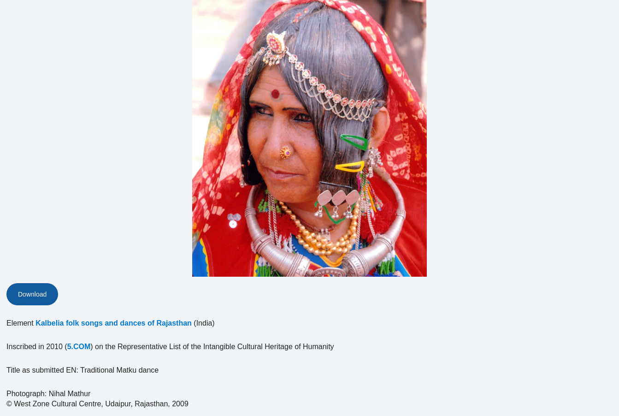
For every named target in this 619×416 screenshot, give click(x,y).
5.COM (79, 347)
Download (32, 294)
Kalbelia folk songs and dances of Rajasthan (113, 323)
